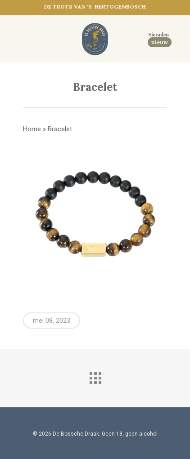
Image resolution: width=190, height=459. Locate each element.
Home (32, 129)
